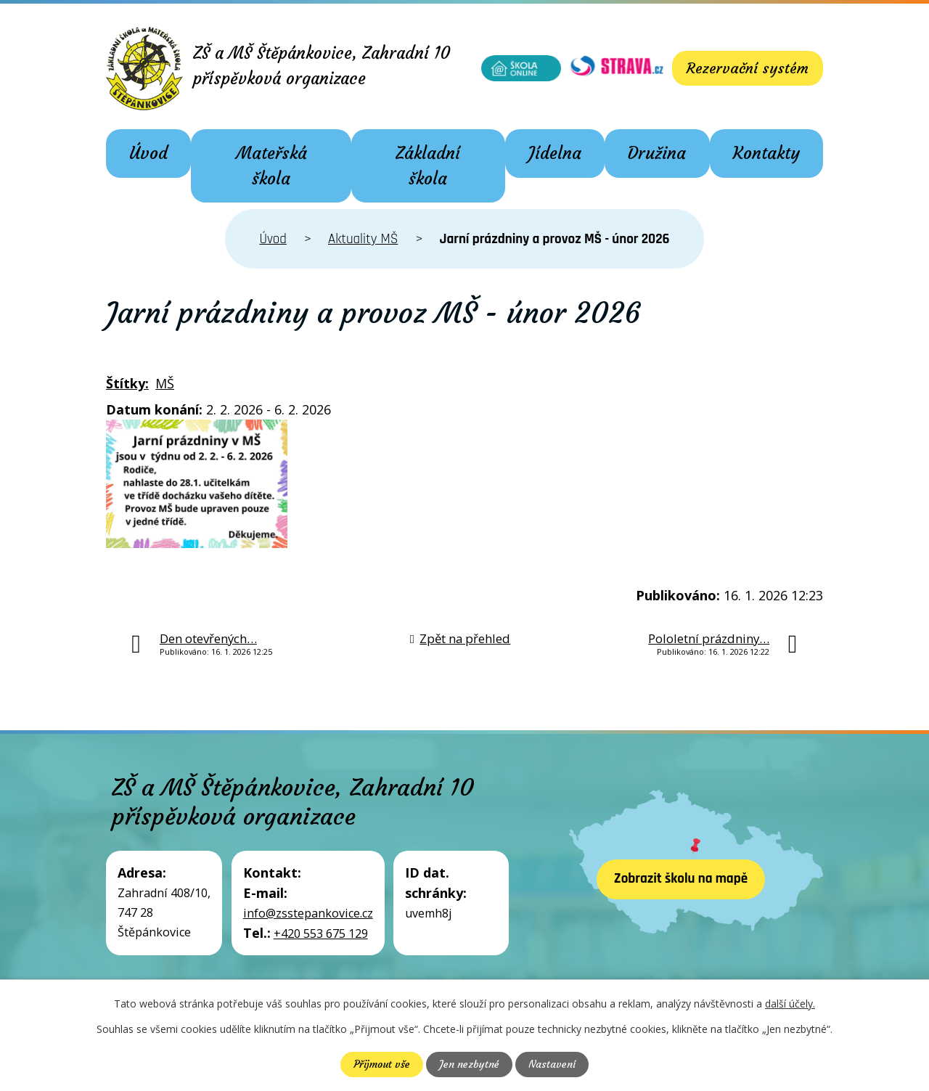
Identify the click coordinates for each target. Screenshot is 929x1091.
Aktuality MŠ (363, 239)
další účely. (790, 1003)
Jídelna (554, 153)
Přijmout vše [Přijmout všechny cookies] (381, 1064)
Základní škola (428, 166)
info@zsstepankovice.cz (308, 913)
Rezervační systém (748, 68)
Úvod (148, 153)
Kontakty (766, 153)
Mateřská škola (271, 166)
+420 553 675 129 (321, 933)
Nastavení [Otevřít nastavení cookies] (552, 1064)
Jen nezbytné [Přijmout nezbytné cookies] (469, 1064)
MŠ (164, 383)
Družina (657, 153)
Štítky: (127, 383)
